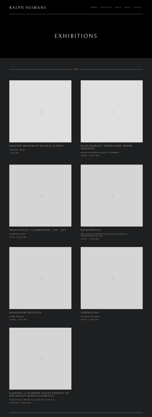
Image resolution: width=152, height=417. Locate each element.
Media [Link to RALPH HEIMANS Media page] (118, 7)
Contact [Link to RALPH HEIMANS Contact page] (137, 7)
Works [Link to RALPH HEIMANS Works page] (94, 7)
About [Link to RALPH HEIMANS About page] (127, 7)
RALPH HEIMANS (28, 8)
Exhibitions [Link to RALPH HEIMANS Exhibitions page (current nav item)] (106, 7)
